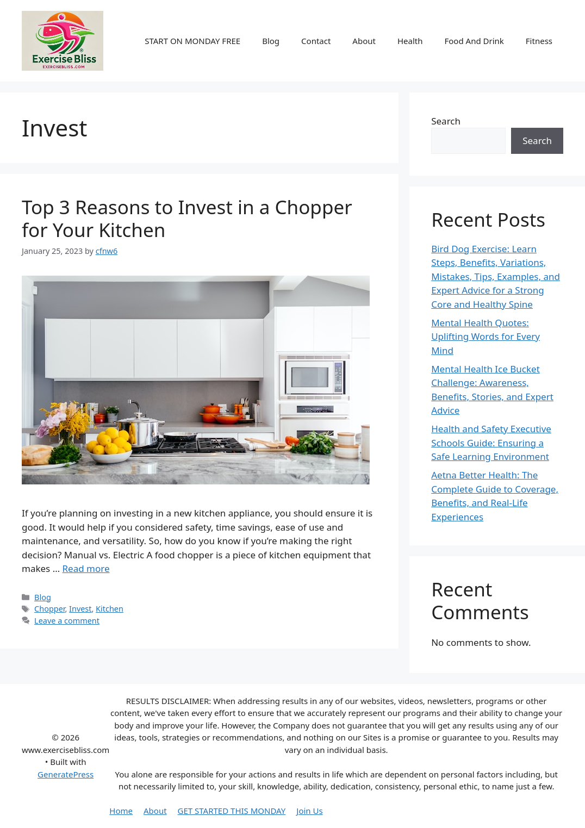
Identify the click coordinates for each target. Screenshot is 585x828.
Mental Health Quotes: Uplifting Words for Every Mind (485, 336)
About (364, 40)
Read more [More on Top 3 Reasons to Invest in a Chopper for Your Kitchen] (86, 568)
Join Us (309, 810)
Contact (316, 40)
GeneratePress (66, 774)
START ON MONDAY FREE (192, 40)
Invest (80, 608)
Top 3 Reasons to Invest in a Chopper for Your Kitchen (187, 218)
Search (445, 121)
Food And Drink (473, 40)
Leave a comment (66, 620)
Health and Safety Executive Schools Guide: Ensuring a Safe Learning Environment (491, 442)
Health (410, 40)
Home (121, 810)
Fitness (539, 40)
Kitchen (109, 608)
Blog (270, 40)
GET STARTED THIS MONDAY (232, 810)
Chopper (49, 608)
